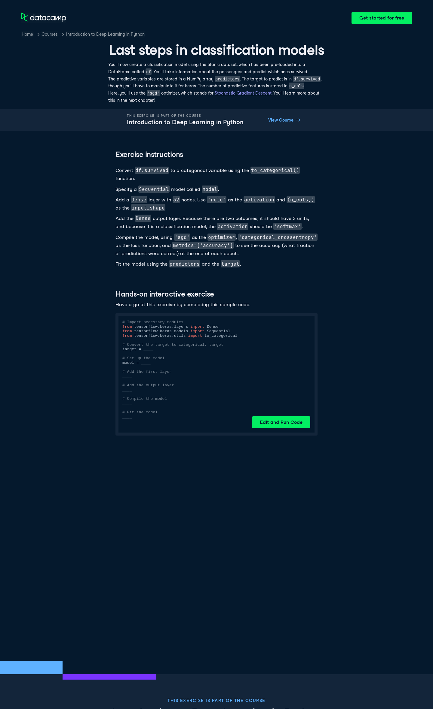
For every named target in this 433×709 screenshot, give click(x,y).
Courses (49, 34)
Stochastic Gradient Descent (243, 93)
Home (27, 34)
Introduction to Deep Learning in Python (105, 34)
